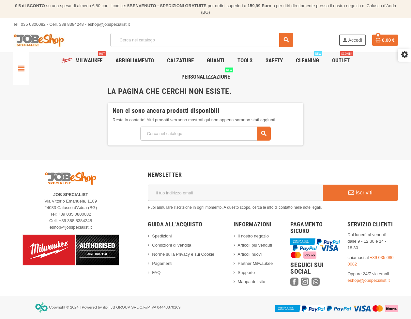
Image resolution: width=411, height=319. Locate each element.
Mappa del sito (252, 281)
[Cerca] (201, 40)
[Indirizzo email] (235, 193)
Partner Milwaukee (255, 263)
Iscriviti (360, 193)
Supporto (246, 272)
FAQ (156, 272)
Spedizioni (162, 236)
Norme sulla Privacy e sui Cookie (183, 254)
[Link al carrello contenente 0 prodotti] (385, 40)
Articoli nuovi (250, 254)
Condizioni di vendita (171, 245)
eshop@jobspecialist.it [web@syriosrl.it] (368, 280)
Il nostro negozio (253, 236)
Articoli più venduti (255, 245)
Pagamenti (162, 263)
